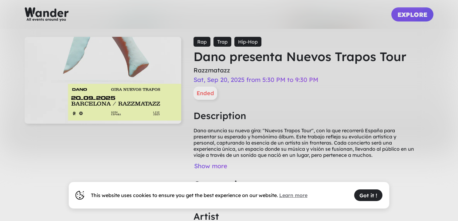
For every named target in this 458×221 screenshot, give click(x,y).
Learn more (293, 195)
